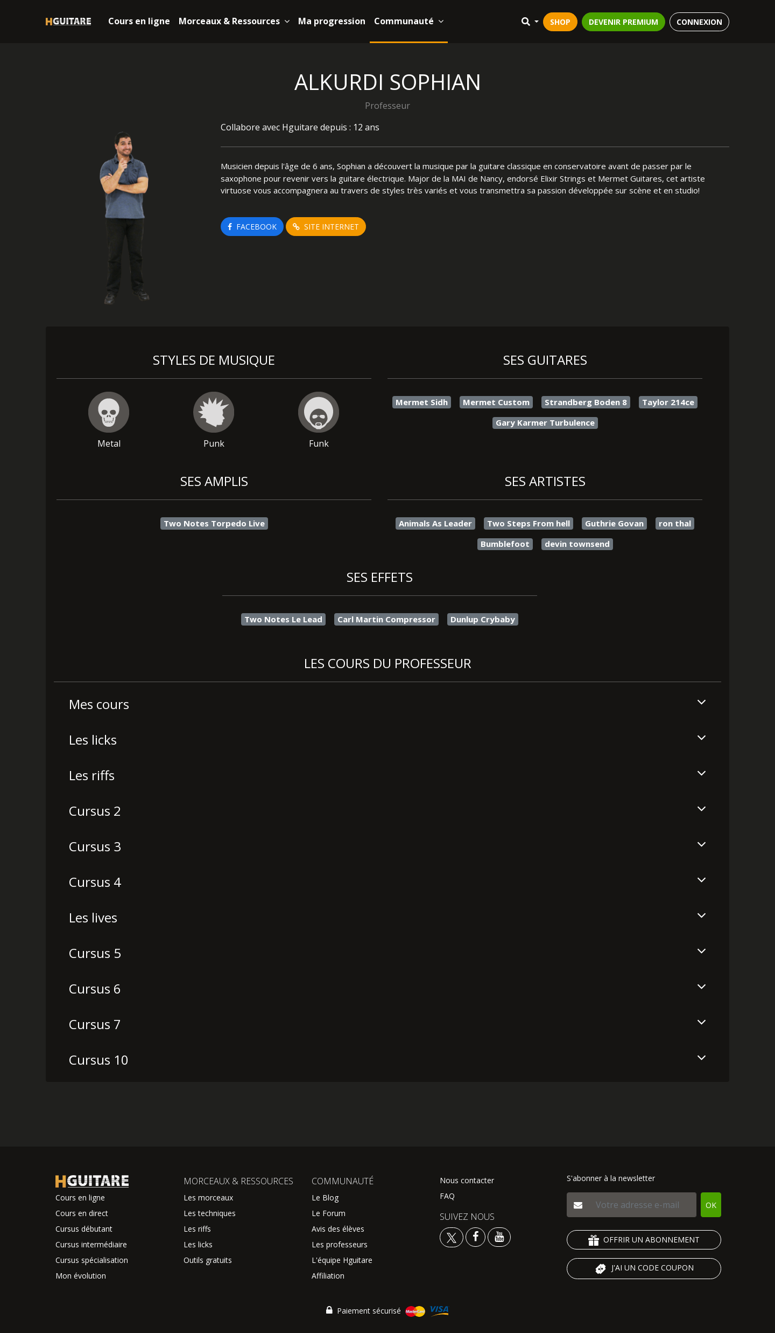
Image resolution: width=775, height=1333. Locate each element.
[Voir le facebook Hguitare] (475, 1236)
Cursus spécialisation (91, 1260)
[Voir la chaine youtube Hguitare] (499, 1236)
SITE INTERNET (326, 226)
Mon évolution (80, 1275)
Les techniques (210, 1213)
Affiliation (328, 1275)
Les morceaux (208, 1197)
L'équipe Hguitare (342, 1260)
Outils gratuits (208, 1260)
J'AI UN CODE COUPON (644, 1268)
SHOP (560, 22)
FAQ (447, 1196)
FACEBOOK (252, 226)
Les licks (198, 1244)
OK (711, 1205)
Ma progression (331, 21)
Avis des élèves (338, 1229)
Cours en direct (81, 1213)
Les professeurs (340, 1244)
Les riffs (197, 1229)
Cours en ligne (139, 21)
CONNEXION (699, 22)
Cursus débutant (83, 1229)
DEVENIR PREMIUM (623, 22)
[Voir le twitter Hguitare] (453, 1236)
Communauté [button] (408, 21)
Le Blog (325, 1197)
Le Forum (329, 1213)
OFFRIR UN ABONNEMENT (644, 1240)
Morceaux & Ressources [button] (234, 21)
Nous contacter (467, 1180)
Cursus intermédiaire (91, 1244)
